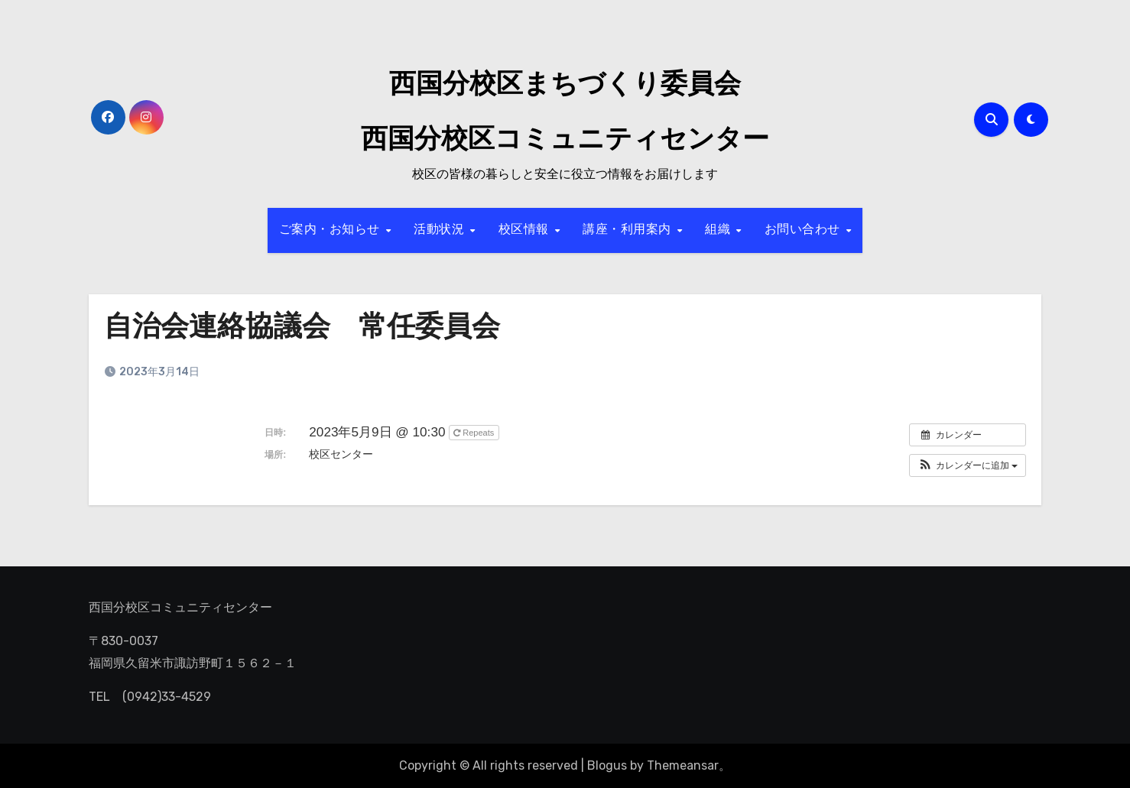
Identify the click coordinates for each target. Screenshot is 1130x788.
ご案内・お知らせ (332, 230)
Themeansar (683, 765)
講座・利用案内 (629, 230)
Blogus (607, 765)
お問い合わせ (805, 230)
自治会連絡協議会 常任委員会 (307, 328)
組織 (720, 230)
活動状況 (441, 230)
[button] (967, 465)
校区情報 (526, 230)
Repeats (474, 432)
